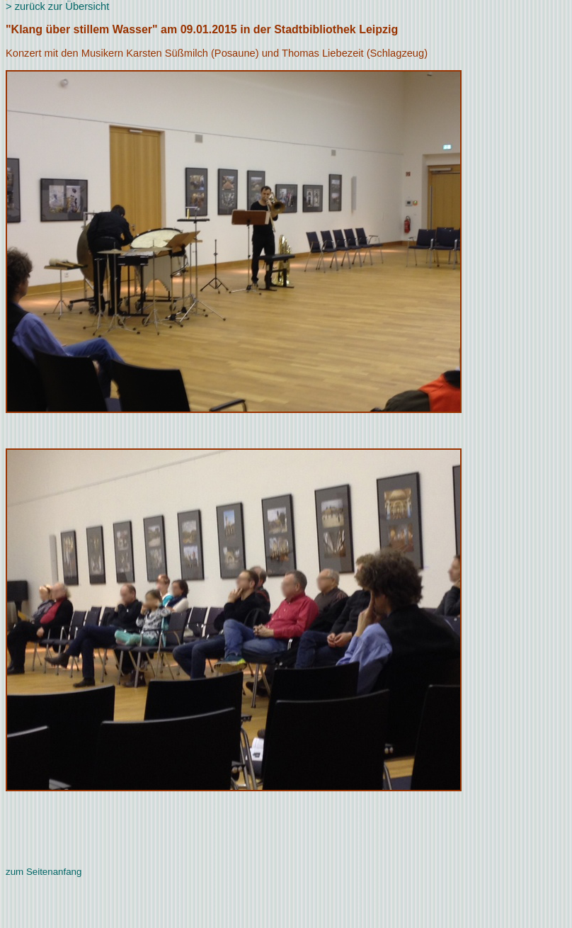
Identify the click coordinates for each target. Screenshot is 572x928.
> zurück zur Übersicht (57, 6)
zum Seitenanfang (43, 871)
